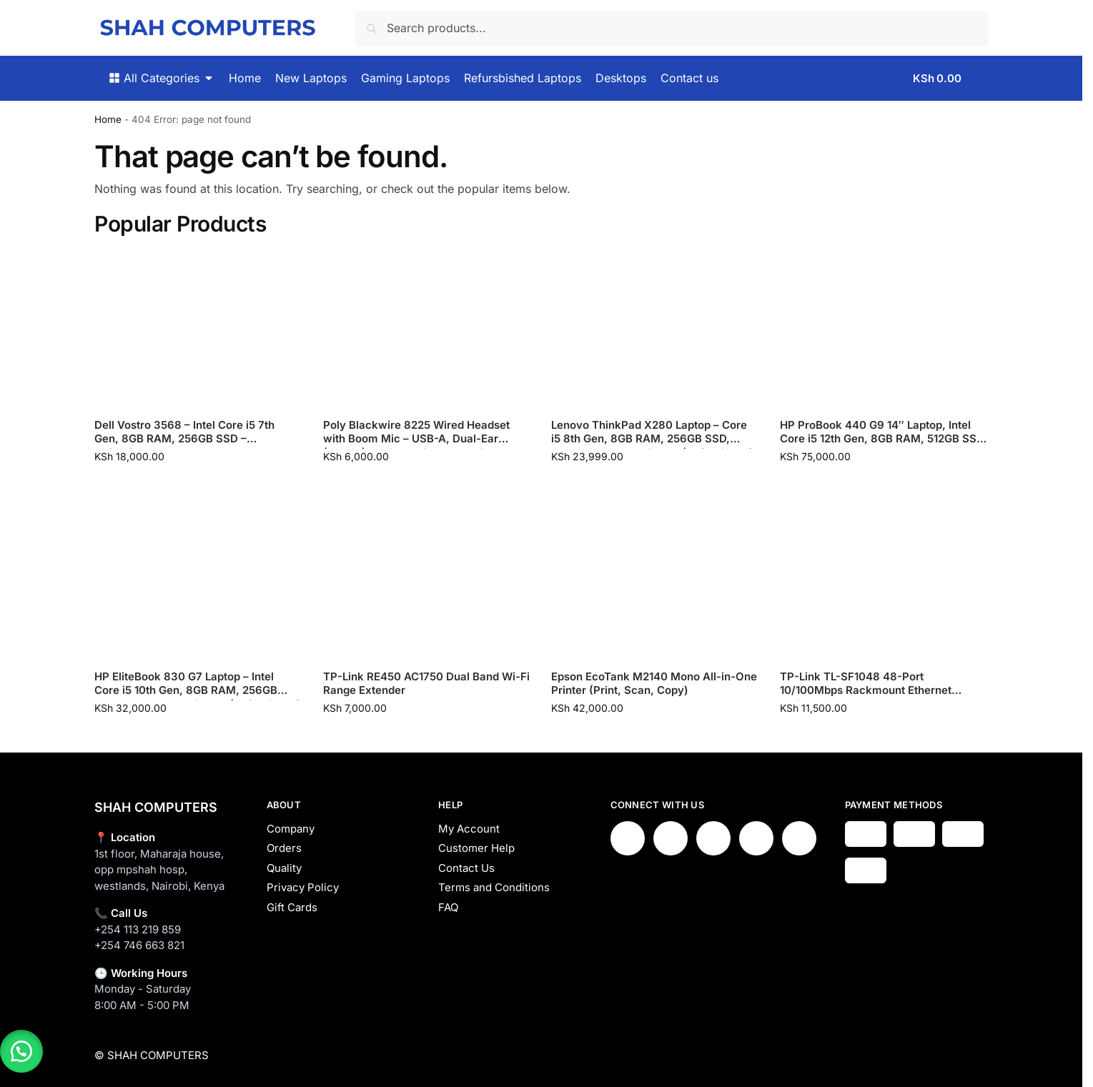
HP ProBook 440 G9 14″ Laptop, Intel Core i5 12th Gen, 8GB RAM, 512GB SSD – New (882, 432)
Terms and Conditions (494, 887)
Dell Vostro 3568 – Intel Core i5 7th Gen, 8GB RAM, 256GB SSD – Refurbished (184, 432)
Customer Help (476, 848)
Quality (284, 868)
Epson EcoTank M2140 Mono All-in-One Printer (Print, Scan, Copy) (654, 684)
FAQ (448, 907)
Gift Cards (292, 907)
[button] (950, 78)
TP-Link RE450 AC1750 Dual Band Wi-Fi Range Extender (426, 684)
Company (291, 828)
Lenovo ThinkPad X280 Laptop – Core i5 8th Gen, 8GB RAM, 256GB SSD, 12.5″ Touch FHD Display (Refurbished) (652, 432)
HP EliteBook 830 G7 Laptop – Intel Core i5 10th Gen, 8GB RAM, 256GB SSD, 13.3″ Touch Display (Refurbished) (197, 684)
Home (108, 119)
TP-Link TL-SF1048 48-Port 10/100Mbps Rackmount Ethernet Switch (865, 684)
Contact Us (466, 868)
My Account (469, 828)
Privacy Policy (303, 887)
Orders (284, 848)
